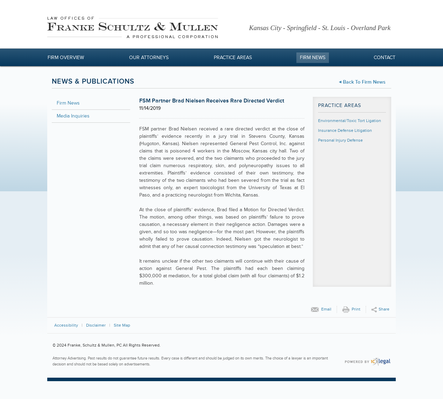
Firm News (312, 57)
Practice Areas (233, 57)
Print (356, 309)
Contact (384, 57)
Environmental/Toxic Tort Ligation (349, 120)
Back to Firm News (364, 82)
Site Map (122, 325)
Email (326, 309)
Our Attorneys (149, 57)
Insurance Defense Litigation (345, 130)
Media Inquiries (73, 116)
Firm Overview (66, 57)
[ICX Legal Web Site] (368, 361)
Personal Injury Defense (340, 140)
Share (384, 309)
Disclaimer (96, 325)
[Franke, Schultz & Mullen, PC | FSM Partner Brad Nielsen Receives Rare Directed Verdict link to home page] (132, 28)
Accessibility (66, 325)
